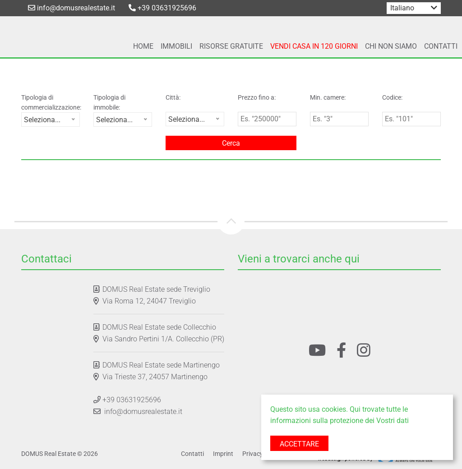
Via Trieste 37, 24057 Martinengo (155, 376)
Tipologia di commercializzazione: (50, 102)
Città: (173, 97)
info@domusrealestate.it (71, 8)
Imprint (223, 453)
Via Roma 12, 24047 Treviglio (149, 301)
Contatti (440, 46)
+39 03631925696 (162, 8)
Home (143, 46)
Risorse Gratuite (231, 46)
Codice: (392, 97)
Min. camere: (328, 97)
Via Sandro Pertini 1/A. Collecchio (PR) (163, 339)
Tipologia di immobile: (109, 102)
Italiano (402, 8)
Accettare (299, 444)
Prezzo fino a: (257, 97)
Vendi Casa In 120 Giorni (314, 46)
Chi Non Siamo (391, 46)
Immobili (176, 46)
